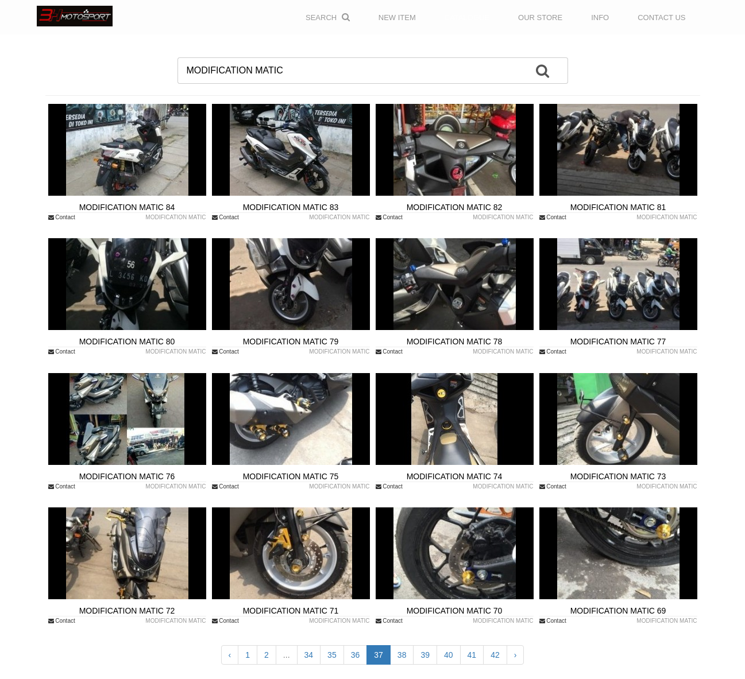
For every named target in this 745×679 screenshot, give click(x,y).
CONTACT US (661, 17)
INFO (600, 17)
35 (332, 654)
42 (495, 654)
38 (402, 654)
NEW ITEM (397, 17)
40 (448, 654)
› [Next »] (515, 654)
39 (425, 654)
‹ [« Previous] (230, 654)
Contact (61, 217)
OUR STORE (540, 17)
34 (309, 654)
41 (472, 654)
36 (355, 654)
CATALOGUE (467, 17)
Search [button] (328, 17)
